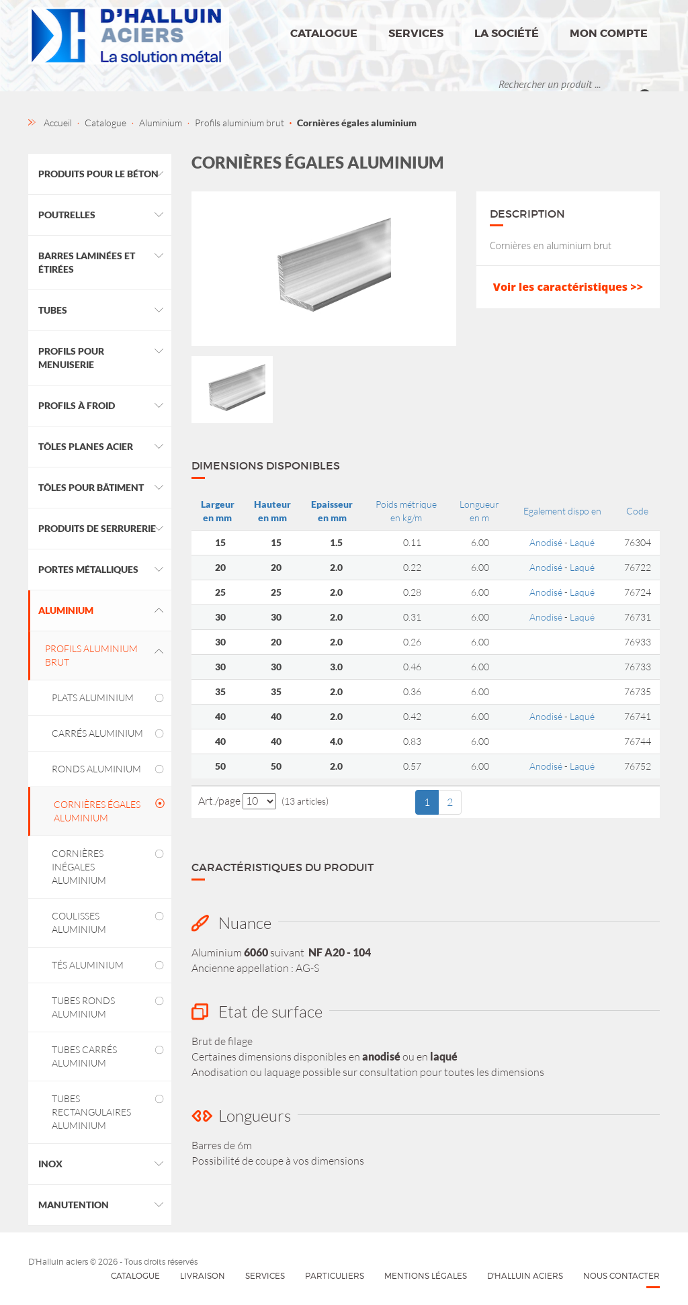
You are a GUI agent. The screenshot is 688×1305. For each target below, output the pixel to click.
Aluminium (65, 610)
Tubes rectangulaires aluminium (91, 1112)
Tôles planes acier (85, 446)
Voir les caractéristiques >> (568, 286)
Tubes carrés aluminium (84, 1056)
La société (506, 33)
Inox (50, 1163)
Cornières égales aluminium (97, 811)
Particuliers (334, 1276)
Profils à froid (76, 405)
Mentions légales (425, 1276)
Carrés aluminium (97, 733)
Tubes (52, 310)
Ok (649, 84)
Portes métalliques (88, 569)
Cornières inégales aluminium (79, 867)
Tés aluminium (88, 965)
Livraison (202, 1276)
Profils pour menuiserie (71, 357)
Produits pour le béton (98, 173)
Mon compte (609, 33)
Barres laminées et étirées (86, 262)
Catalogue (323, 33)
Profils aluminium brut (91, 655)
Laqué (582, 542)
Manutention (73, 1204)
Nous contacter (621, 1276)
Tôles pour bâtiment (91, 487)
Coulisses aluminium (79, 922)
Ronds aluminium (96, 768)
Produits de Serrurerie (97, 528)
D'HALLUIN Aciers (525, 1276)
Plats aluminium (93, 697)
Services (415, 33)
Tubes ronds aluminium (83, 1007)
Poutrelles (66, 214)
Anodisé (545, 542)
